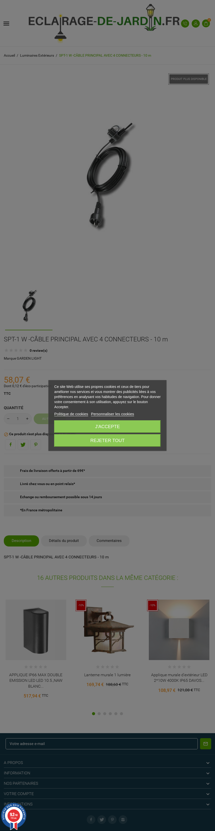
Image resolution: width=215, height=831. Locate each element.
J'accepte (107, 426)
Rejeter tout (107, 440)
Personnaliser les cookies (112, 414)
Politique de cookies (71, 414)
